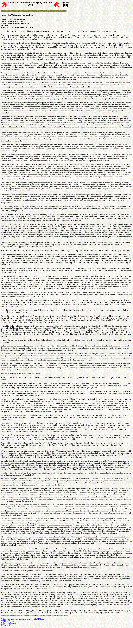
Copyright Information (10, 623)
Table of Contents (8, 621)
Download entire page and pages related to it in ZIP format (23, 619)
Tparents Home (8, 625)
